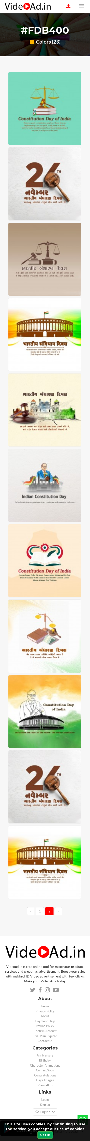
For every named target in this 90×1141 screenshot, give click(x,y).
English (45, 1112)
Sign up (45, 1105)
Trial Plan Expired (45, 1036)
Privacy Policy (45, 1011)
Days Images (45, 1080)
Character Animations (45, 1065)
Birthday (45, 1060)
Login (45, 1100)
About (45, 1016)
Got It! (45, 1135)
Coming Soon (45, 1070)
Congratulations (45, 1075)
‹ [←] (30, 911)
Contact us (45, 1041)
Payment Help (45, 1021)
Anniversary (45, 1055)
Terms (45, 1006)
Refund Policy (45, 1026)
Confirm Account (45, 1031)
